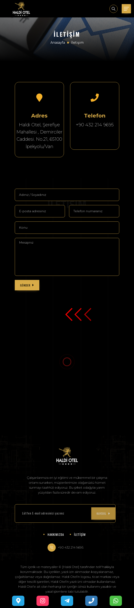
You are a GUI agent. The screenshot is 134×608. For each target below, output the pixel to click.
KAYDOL (88, 513)
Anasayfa (57, 42)
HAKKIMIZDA (56, 534)
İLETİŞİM (80, 534)
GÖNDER (27, 285)
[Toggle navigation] (126, 8)
